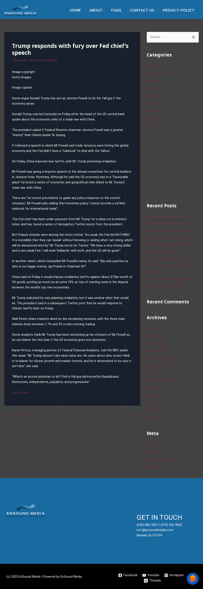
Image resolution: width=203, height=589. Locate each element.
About (103, 10)
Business (20, 60)
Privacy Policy (180, 10)
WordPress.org (157, 466)
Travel (151, 117)
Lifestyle (153, 88)
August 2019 (156, 389)
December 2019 (158, 360)
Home (85, 10)
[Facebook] (127, 575)
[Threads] (152, 580)
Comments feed (158, 459)
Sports (151, 102)
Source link (19, 392)
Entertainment (157, 73)
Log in (151, 445)
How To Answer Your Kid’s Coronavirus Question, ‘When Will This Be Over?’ (170, 269)
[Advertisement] (175, 163)
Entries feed (155, 452)
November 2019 (158, 367)
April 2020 (154, 331)
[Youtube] (151, 575)
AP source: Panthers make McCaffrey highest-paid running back (169, 221)
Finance (152, 81)
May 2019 (153, 411)
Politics (152, 95)
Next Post (131, 416)
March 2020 (155, 339)
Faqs (121, 10)
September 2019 (158, 382)
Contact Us (145, 10)
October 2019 (156, 375)
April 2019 (154, 418)
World (151, 124)
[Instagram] (174, 575)
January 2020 (156, 353)
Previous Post (17, 416)
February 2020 (157, 346)
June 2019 (154, 404)
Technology (155, 109)
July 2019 (153, 396)
